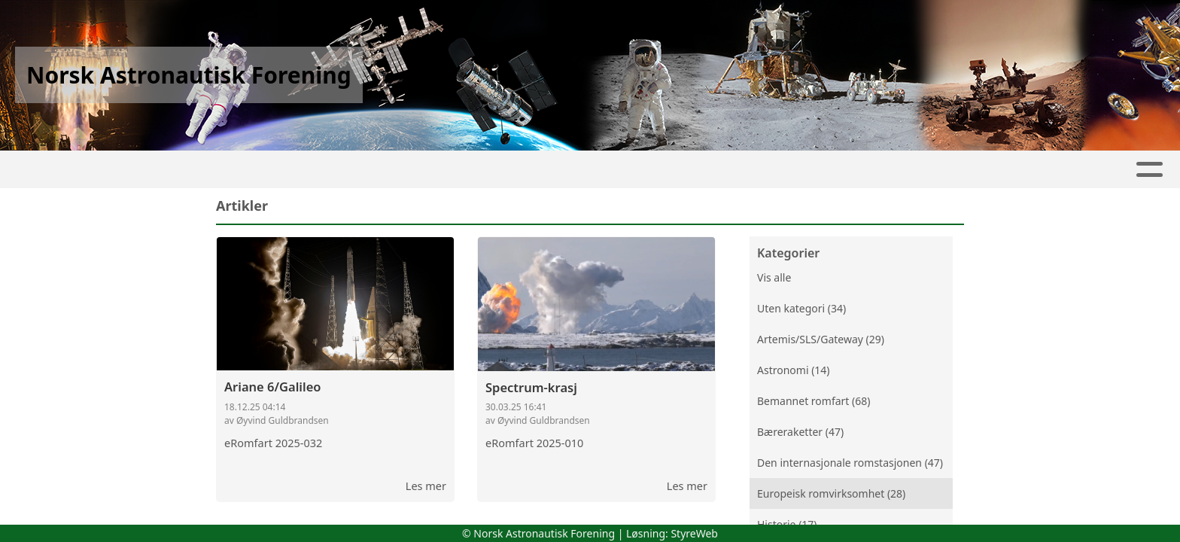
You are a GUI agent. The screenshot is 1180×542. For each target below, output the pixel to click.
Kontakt (590, 170)
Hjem (355, 170)
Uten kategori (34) (801, 308)
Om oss (501, 170)
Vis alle (774, 277)
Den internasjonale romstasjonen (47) (850, 462)
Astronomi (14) (793, 370)
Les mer (426, 485)
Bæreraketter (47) (800, 432)
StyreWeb (694, 533)
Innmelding (793, 170)
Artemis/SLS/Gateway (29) (820, 339)
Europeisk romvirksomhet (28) (831, 493)
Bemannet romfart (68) (813, 401)
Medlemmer (686, 170)
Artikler (420, 170)
